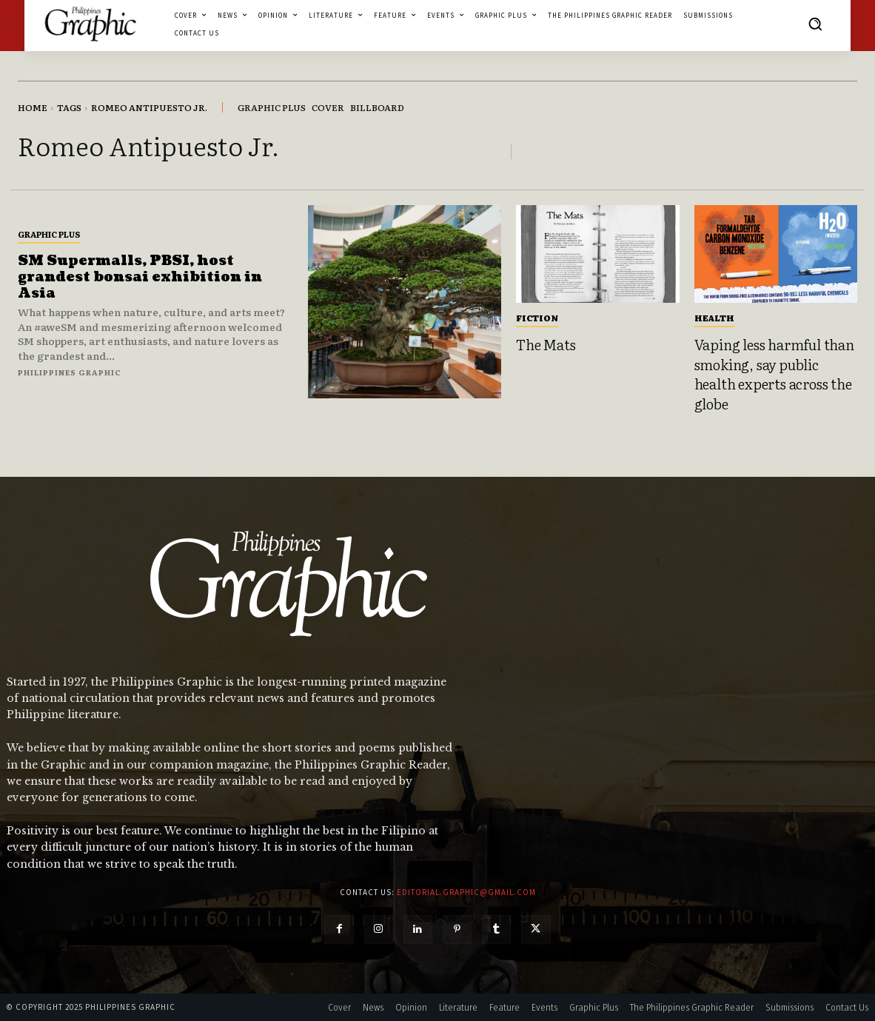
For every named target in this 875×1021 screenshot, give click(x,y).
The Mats (545, 344)
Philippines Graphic (69, 372)
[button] (815, 23)
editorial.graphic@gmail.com (466, 892)
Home (32, 107)
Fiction (537, 318)
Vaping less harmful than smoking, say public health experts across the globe (774, 374)
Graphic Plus (49, 234)
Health (714, 318)
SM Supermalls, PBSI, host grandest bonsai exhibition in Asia (140, 277)
